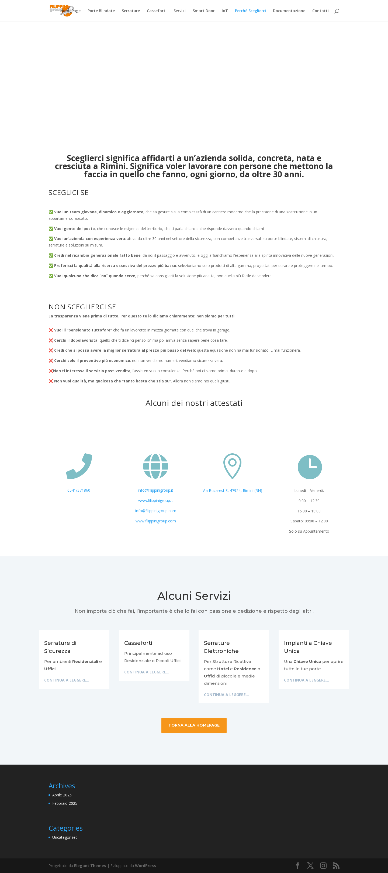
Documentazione (289, 11)
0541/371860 (78, 490)
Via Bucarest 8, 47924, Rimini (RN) (232, 490)
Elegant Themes (90, 865)
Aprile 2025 (62, 794)
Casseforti (157, 11)
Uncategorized (65, 837)
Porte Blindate (101, 11)
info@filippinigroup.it (155, 490)
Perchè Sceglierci (250, 11)
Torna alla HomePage (194, 725)
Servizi (180, 11)
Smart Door (204, 11)
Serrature (131, 11)
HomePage (70, 11)
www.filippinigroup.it (155, 500)
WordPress (145, 865)
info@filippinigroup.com (155, 510)
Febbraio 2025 (64, 803)
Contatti (320, 11)
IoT (225, 11)
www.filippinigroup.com (156, 520)
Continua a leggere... (66, 680)
